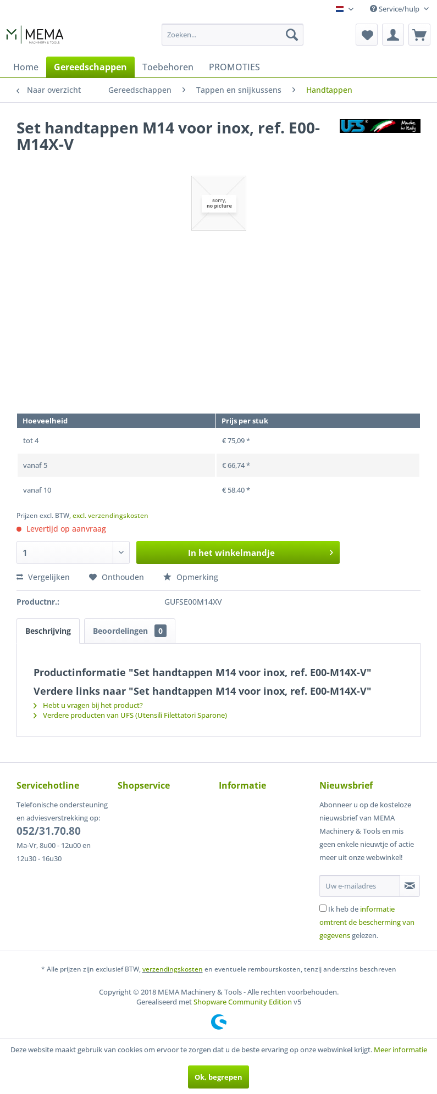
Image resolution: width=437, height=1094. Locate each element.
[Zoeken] (291, 35)
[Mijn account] (393, 35)
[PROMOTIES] (234, 67)
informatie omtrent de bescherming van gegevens (366, 922)
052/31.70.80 (48, 831)
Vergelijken (43, 577)
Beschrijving (48, 631)
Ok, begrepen (218, 1077)
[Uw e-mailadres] (359, 886)
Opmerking (190, 577)
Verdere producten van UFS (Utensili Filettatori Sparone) (130, 715)
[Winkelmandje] (419, 35)
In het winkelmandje (260, 551)
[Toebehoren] (168, 67)
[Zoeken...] (232, 35)
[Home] (25, 67)
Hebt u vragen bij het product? (88, 705)
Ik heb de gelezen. (366, 922)
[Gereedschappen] (90, 67)
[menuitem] (232, 35)
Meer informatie (400, 1049)
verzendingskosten (172, 969)
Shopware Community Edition (242, 1002)
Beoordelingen (130, 630)
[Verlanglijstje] (367, 35)
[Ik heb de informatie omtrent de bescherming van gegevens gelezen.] (323, 908)
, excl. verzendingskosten (108, 515)
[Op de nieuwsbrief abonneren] (410, 886)
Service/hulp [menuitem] (395, 9)
